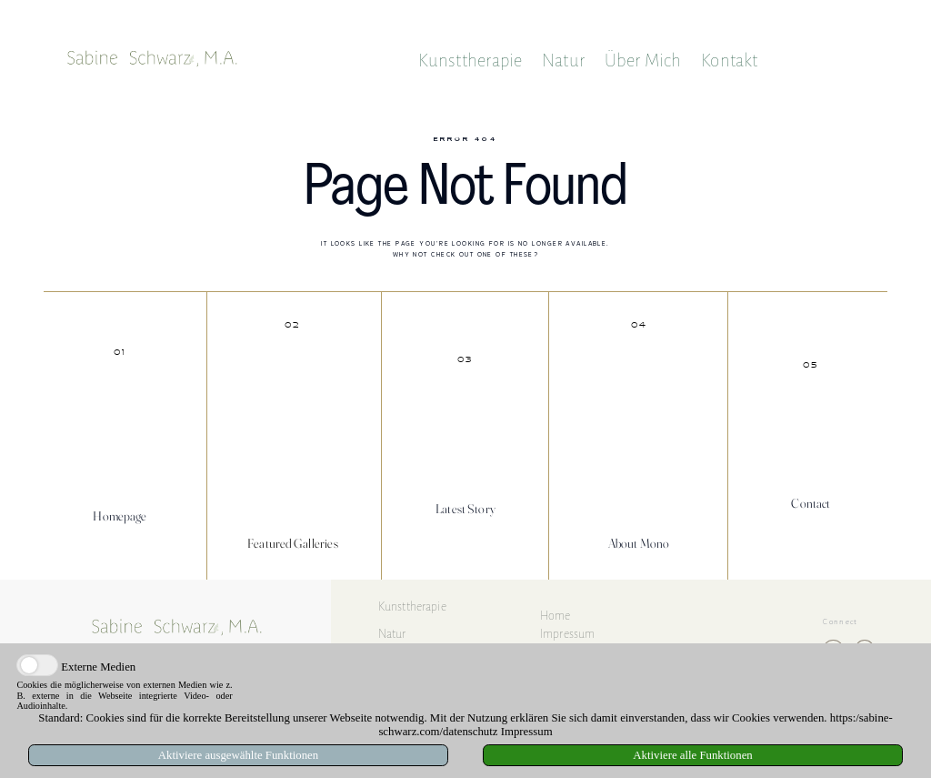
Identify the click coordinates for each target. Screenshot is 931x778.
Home (555, 615)
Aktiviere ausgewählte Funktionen (238, 755)
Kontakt (729, 60)
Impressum (567, 634)
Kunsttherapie (470, 60)
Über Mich (643, 60)
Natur (563, 60)
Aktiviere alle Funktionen (693, 755)
